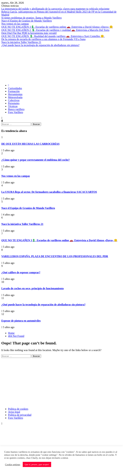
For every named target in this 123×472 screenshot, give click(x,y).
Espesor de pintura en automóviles (21, 320)
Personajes (13, 103)
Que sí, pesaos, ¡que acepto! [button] (37, 464)
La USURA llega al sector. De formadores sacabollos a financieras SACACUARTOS (49, 191)
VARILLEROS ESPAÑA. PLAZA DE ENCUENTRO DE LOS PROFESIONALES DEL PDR (54, 256)
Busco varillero (16, 109)
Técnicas (13, 106)
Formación (14, 91)
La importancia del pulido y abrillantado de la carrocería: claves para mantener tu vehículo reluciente (55, 8)
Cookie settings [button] (12, 464)
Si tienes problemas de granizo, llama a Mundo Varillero (31, 17)
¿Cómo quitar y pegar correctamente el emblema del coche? (35, 159)
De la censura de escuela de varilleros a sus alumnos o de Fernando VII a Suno (43, 39)
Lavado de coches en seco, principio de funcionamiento (32, 288)
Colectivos (13, 100)
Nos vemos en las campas (15, 23)
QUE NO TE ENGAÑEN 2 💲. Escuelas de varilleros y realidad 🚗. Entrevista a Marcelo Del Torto (55, 30)
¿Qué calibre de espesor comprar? (20, 272)
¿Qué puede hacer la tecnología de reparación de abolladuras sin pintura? (40, 45)
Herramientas (15, 94)
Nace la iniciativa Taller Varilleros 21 (21, 42)
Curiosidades (15, 88)
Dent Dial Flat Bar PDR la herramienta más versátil (29, 33)
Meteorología (15, 97)
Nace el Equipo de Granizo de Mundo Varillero (26, 20)
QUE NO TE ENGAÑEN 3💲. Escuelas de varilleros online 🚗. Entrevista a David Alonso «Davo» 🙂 (57, 26)
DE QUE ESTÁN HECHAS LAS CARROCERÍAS (30, 143)
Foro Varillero (15, 112)
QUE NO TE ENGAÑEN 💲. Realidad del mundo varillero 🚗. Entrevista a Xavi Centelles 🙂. (53, 36)
